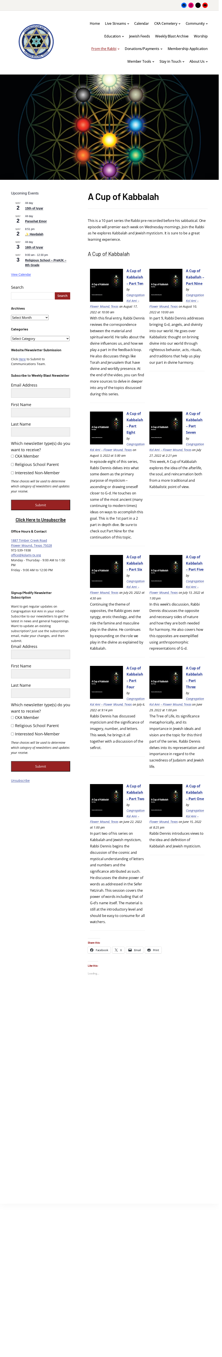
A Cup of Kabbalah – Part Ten (135, 277)
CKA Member (25, 456)
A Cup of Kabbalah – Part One (195, 792)
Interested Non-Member (35, 472)
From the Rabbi (103, 48)
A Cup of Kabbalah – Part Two (135, 792)
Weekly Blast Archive (172, 36)
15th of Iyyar (34, 208)
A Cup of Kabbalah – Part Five (195, 563)
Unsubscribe (20, 780)
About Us (197, 61)
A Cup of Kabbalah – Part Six (135, 563)
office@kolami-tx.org (26, 555)
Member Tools (139, 61)
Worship (201, 36)
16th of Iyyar (34, 247)
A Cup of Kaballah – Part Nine (195, 277)
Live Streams (115, 23)
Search (17, 287)
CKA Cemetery (165, 23)
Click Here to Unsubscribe (41, 519)
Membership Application (188, 48)
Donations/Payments (142, 48)
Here (22, 359)
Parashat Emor (36, 221)
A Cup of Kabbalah (111, 253)
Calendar (141, 23)
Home (95, 23)
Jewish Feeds (139, 36)
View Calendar (21, 274)
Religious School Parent (35, 464)
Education (112, 36)
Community (195, 23)
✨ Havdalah (34, 234)
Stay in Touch (170, 61)
